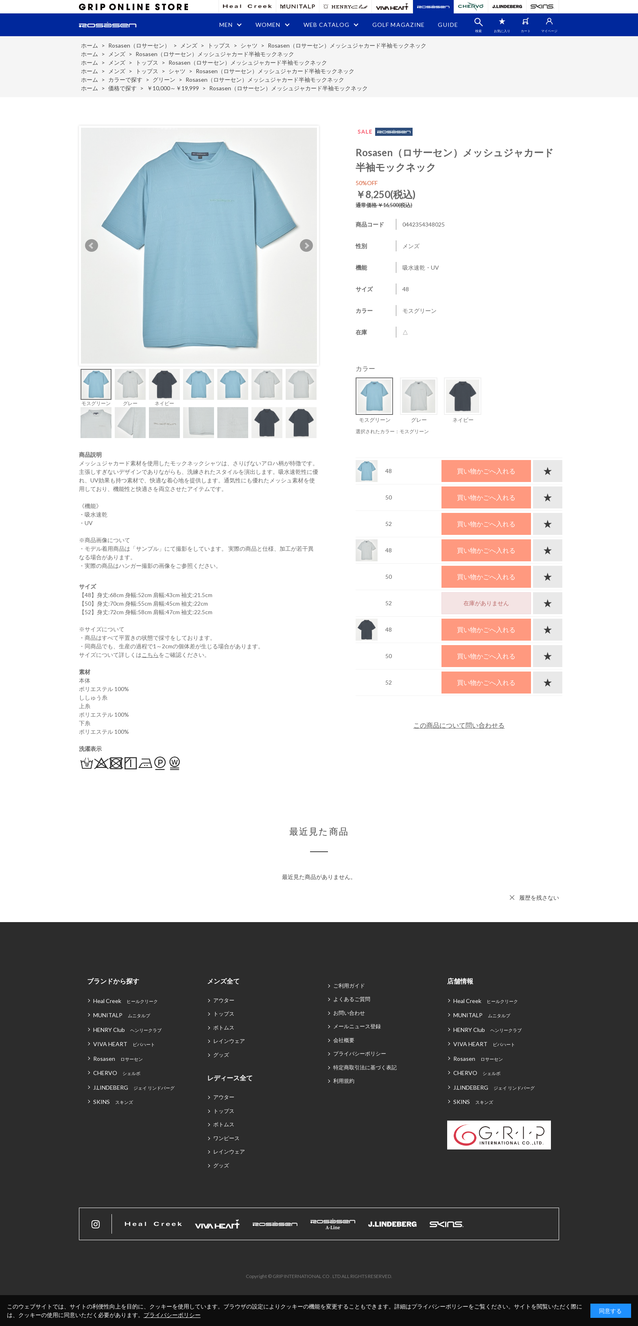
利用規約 (343, 1080)
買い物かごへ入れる (486, 471)
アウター (223, 1000)
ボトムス (223, 1027)
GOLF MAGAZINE (398, 24)
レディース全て (230, 1078)
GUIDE (448, 24)
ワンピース (226, 1138)
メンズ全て (223, 981)
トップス (223, 1013)
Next (306, 245)
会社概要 (343, 1040)
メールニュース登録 (357, 1026)
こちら (150, 654)
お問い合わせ (349, 1013)
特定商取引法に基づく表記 (365, 1067)
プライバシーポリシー (359, 1053)
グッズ (221, 1054)
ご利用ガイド (349, 985)
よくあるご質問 (351, 999)
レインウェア (229, 1041)
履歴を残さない (539, 897)
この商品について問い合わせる (459, 725)
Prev (91, 245)
